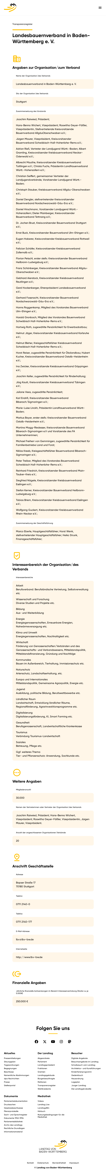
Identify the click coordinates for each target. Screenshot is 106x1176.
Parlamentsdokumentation (15, 1101)
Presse (7, 1082)
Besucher (77, 1053)
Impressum (74, 1163)
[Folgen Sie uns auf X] (45, 1042)
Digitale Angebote (79, 1058)
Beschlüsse (9, 1072)
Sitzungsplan (9, 1061)
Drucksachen (10, 1104)
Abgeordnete (44, 1058)
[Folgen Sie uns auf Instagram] (61, 1042)
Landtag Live (43, 1104)
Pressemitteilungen (12, 1058)
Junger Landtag (78, 1085)
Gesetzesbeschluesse (13, 1108)
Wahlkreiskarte (44, 1089)
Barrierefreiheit (59, 1163)
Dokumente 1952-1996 (14, 1118)
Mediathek (44, 1096)
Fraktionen (42, 1068)
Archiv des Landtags (13, 1125)
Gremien (41, 1072)
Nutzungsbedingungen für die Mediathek (51, 1115)
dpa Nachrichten (11, 1078)
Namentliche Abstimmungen (16, 1075)
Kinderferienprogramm (81, 1072)
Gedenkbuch (77, 1075)
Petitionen (42, 1082)
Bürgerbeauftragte (46, 1078)
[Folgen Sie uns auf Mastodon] (70, 1042)
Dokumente (11, 1096)
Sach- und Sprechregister (15, 1114)
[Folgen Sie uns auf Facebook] (36, 1042)
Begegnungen (10, 1068)
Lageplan (75, 1082)
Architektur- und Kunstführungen (86, 1068)
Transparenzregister (47, 1085)
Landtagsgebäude (46, 1075)
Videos (41, 1101)
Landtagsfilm (43, 1108)
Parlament (42, 1061)
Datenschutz (43, 1163)
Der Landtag (45, 1053)
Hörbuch (41, 1111)
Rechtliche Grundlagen (14, 1128)
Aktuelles (9, 1053)
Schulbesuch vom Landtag (83, 1065)
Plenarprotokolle (11, 1111)
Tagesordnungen (11, 1065)
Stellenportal (9, 1085)
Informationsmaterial (13, 1131)
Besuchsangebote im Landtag (84, 1061)
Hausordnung (77, 1078)
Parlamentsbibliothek (13, 1121)
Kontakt (30, 1163)
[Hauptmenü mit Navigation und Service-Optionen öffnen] (100, 8)
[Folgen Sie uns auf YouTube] (53, 1042)
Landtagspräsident (46, 1065)
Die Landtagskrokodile (81, 1089)
